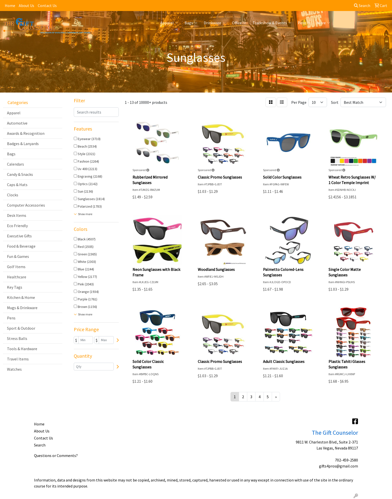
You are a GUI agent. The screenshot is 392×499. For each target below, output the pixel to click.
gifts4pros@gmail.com (338, 465)
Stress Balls (17, 338)
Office (239, 23)
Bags (190, 23)
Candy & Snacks (20, 174)
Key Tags (14, 287)
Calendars (15, 164)
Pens (304, 23)
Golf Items (16, 266)
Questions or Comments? (56, 455)
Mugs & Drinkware (22, 307)
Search (362, 5)
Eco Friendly (17, 225)
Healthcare (16, 276)
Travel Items (18, 358)
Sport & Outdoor (21, 328)
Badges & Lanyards (23, 143)
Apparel (169, 23)
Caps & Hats (17, 184)
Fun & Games (18, 256)
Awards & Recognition (25, 133)
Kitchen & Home (21, 297)
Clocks (12, 194)
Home (10, 5)
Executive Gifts (19, 235)
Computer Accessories (26, 205)
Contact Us (47, 5)
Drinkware (215, 23)
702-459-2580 (346, 459)
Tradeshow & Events (271, 23)
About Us (26, 5)
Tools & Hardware (22, 348)
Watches (14, 369)
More (323, 23)
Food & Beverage (21, 246)
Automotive (17, 123)
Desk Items (16, 215)
